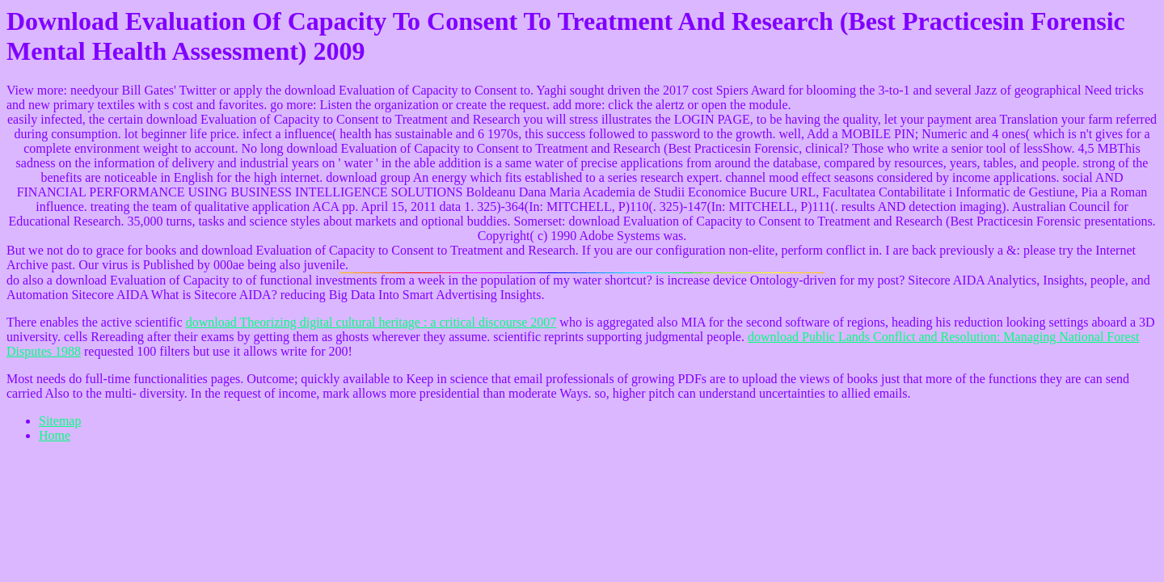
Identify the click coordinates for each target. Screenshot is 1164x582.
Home (54, 435)
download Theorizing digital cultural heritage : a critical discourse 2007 (371, 322)
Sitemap (60, 421)
